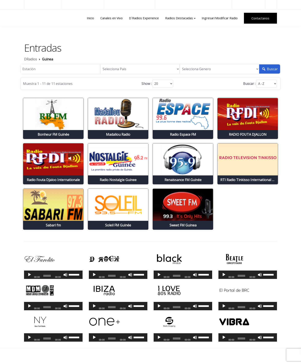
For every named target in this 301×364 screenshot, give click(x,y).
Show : (147, 83)
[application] (53, 275)
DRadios (33, 18)
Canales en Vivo (111, 18)
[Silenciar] (65, 275)
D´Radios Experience (144, 18)
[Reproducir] (29, 275)
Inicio (90, 18)
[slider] (47, 276)
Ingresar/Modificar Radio (220, 18)
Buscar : (249, 83)
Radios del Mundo (248, 5)
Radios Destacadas (179, 18)
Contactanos (260, 18)
